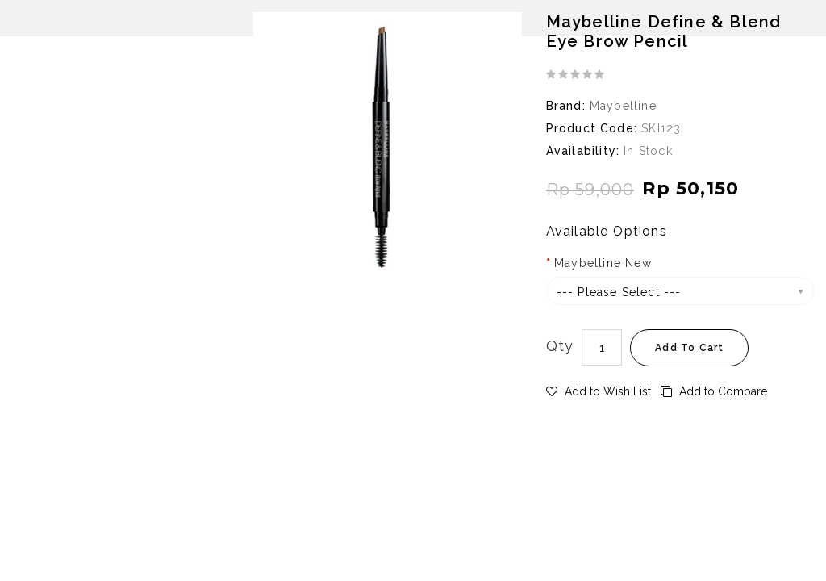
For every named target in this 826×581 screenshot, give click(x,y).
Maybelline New (603, 263)
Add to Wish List (598, 391)
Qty (560, 345)
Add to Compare (714, 391)
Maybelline (623, 105)
